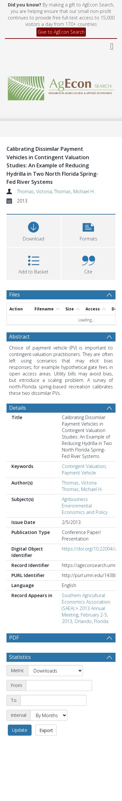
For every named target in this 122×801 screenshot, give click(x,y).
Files (14, 294)
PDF (14, 637)
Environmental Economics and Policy (84, 509)
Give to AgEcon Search (61, 32)
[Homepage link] (61, 86)
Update (19, 745)
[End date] (53, 715)
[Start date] (59, 700)
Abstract (19, 336)
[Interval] (48, 730)
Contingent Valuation (83, 466)
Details (17, 407)
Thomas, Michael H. (74, 191)
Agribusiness (75, 499)
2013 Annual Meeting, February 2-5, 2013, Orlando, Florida (85, 614)
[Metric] (55, 686)
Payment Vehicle (79, 473)
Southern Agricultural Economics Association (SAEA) (86, 601)
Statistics (20, 672)
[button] (88, 230)
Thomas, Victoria (34, 191)
